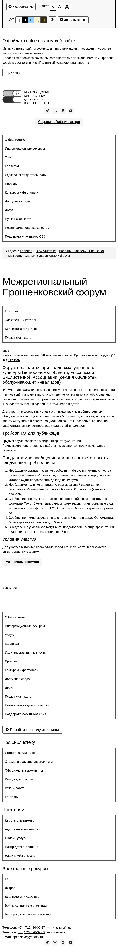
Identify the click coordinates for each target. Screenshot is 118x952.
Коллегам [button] (12, 166)
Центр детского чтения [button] (21, 847)
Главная (26, 251)
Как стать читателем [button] (20, 820)
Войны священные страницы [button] (26, 905)
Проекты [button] (11, 183)
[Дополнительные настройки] (52, 19)
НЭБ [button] (8, 879)
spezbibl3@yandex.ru (28, 937)
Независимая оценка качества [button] (27, 227)
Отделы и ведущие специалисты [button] (29, 761)
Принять (13, 72)
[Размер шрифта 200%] (67, 6)
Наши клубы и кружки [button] (21, 855)
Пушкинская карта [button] (18, 219)
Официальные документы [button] (24, 770)
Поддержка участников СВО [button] (25, 236)
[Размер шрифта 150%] (59, 6)
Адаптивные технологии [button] (22, 829)
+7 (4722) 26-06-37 (31, 927)
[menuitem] (59, 139)
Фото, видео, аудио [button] (19, 779)
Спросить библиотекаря (59, 121)
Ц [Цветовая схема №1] (19, 20)
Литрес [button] (10, 888)
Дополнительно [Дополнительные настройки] (73, 20)
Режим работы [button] (15, 788)
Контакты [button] (11, 311)
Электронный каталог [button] (20, 320)
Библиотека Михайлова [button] (22, 328)
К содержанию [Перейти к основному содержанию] (21, 6)
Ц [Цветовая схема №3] (31, 20)
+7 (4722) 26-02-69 (31, 932)
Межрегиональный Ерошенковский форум (39, 255)
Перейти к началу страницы (32, 729)
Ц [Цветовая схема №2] (25, 20)
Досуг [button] (9, 210)
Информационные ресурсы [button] (25, 148)
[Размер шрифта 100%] (53, 6)
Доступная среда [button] (17, 201)
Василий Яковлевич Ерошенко (81, 251)
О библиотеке (46, 251)
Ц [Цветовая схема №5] (43, 20)
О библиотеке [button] (15, 139)
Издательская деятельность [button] (25, 175)
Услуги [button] (10, 157)
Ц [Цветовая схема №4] (37, 20)
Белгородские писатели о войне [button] (28, 914)
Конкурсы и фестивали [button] (21, 192)
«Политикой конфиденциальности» (63, 62)
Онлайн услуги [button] (15, 838)
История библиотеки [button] (20, 753)
